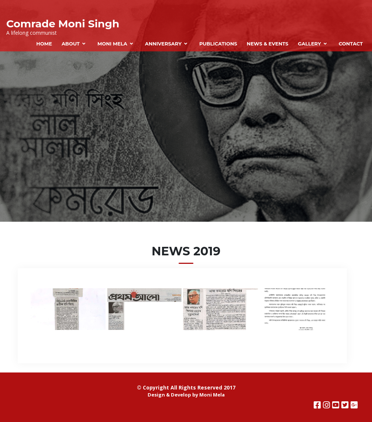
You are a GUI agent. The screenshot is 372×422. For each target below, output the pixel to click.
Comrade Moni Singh (62, 23)
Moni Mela (112, 44)
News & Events (267, 44)
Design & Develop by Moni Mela (186, 394)
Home (44, 44)
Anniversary (163, 44)
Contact (351, 44)
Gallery (309, 44)
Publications (218, 44)
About (71, 44)
